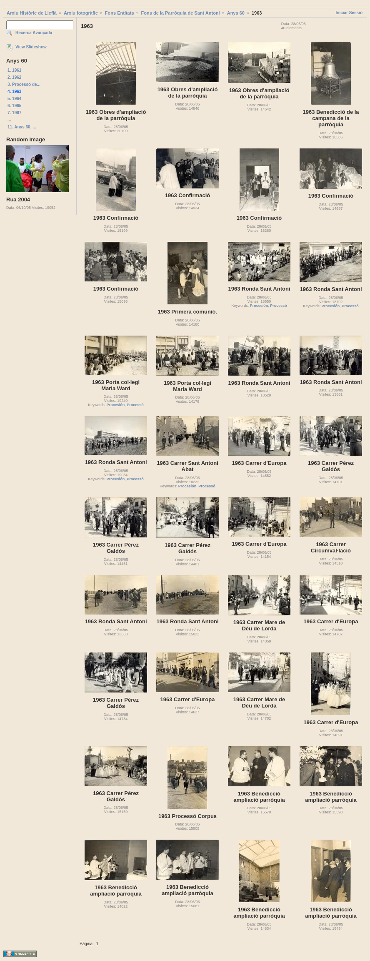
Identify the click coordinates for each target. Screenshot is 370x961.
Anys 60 (236, 12)
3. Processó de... (24, 84)
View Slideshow (31, 47)
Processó (278, 306)
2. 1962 (14, 77)
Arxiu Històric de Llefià (32, 12)
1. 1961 (14, 70)
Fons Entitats (119, 12)
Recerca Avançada (33, 32)
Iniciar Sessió (349, 12)
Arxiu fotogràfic (81, 12)
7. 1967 (14, 112)
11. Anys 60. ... (22, 127)
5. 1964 (14, 98)
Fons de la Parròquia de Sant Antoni (180, 12)
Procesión (259, 306)
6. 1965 (14, 105)
